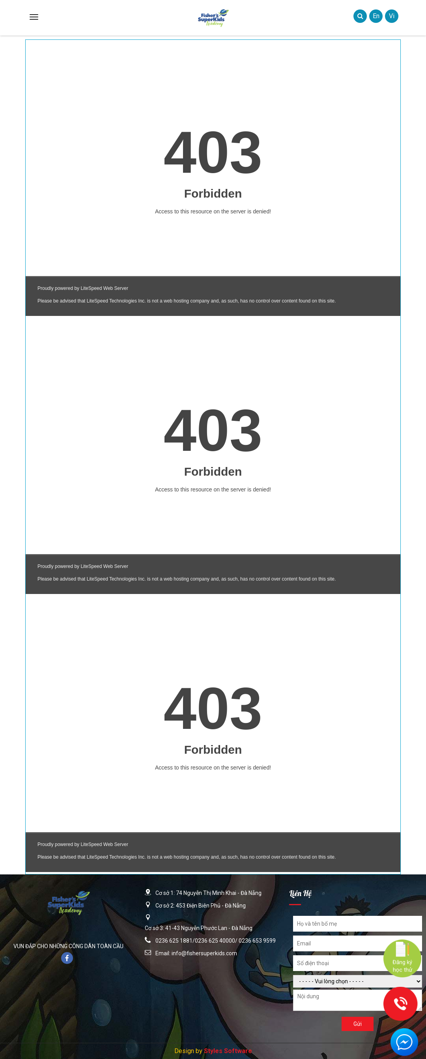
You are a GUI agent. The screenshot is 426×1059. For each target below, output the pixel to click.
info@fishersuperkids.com (204, 953)
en (376, 16)
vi (391, 16)
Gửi (357, 1024)
